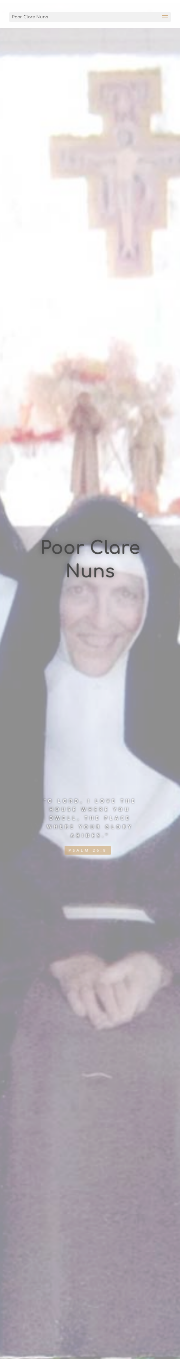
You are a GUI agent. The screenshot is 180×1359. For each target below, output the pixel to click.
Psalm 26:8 (88, 854)
